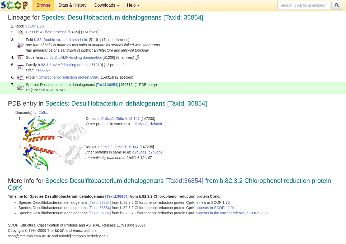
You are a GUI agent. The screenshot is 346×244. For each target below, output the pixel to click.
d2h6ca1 (141, 124)
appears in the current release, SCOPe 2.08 (232, 213)
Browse (43, 5)
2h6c (43, 112)
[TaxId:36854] (107, 85)
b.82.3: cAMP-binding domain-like (74, 57)
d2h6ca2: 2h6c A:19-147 (120, 118)
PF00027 (43, 70)
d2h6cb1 (157, 124)
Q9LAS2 (46, 90)
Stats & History (72, 5)
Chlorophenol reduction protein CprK (69, 77)
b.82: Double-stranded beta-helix (61, 40)
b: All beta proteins (51, 32)
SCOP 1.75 (34, 26)
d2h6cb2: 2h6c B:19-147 (118, 147)
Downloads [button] (106, 5)
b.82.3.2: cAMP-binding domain (63, 65)
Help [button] (133, 5)
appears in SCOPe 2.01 (215, 208)
